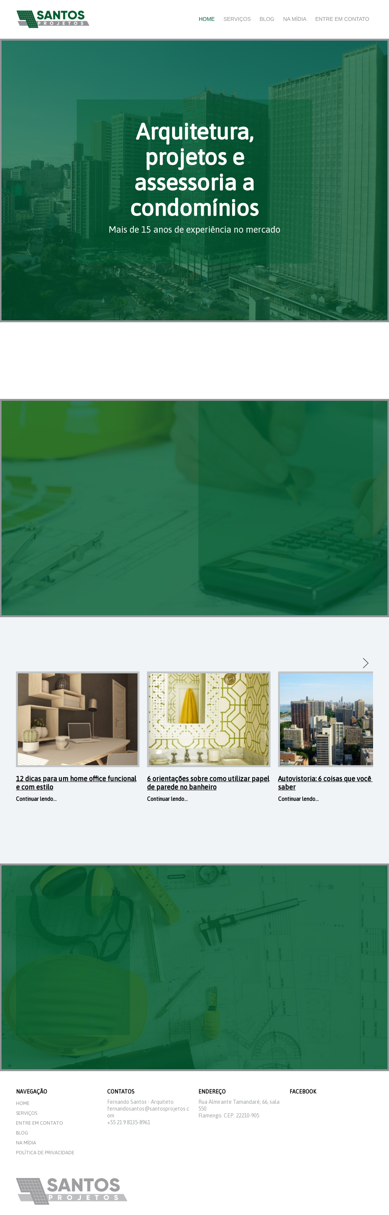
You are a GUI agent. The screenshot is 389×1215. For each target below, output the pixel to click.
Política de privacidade (45, 1152)
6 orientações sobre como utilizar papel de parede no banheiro (208, 783)
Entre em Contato (342, 19)
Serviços (237, 19)
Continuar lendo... (36, 799)
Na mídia (294, 19)
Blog (266, 19)
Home (207, 19)
